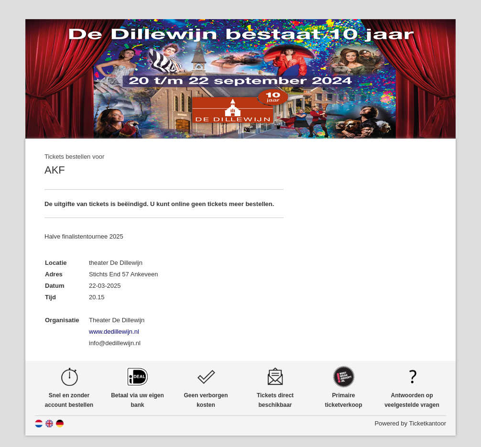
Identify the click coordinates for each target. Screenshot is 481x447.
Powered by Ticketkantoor (410, 423)
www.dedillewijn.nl (114, 331)
